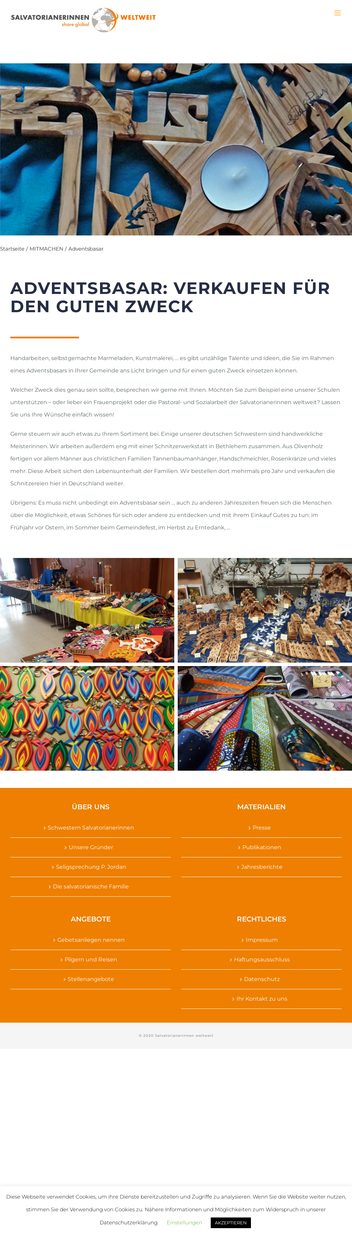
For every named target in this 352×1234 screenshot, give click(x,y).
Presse (262, 827)
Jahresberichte (262, 867)
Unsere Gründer (91, 847)
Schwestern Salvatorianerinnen (91, 827)
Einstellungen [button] (184, 1222)
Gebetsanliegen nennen (91, 940)
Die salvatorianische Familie (91, 886)
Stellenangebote (91, 979)
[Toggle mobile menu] (338, 13)
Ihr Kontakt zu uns (261, 998)
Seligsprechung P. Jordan (91, 867)
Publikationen (261, 847)
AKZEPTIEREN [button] (231, 1222)
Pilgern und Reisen (91, 959)
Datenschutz (262, 979)
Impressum (262, 940)
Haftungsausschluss (262, 959)
